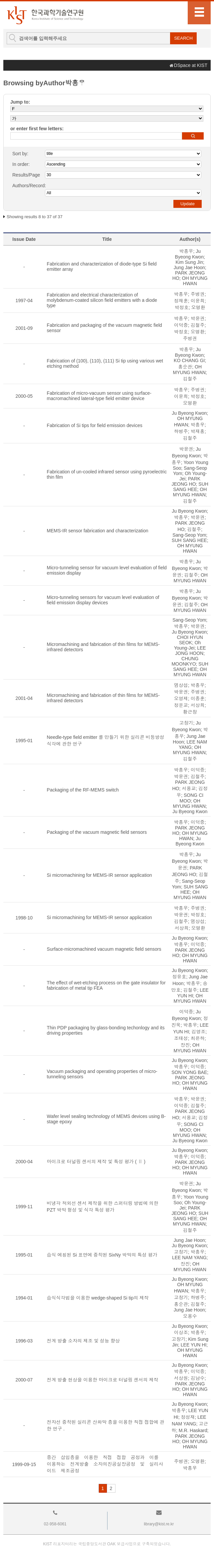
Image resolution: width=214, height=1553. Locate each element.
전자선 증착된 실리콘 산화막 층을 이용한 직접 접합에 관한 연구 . (105, 1425)
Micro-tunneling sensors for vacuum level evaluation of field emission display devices (103, 600)
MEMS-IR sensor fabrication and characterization (97, 530)
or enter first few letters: (37, 128)
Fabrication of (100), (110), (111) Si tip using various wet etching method (105, 363)
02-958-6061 (55, 1524)
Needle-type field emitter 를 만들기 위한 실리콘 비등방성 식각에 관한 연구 (105, 741)
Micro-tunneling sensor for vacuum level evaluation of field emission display (107, 570)
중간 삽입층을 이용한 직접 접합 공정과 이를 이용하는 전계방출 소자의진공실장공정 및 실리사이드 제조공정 (105, 1464)
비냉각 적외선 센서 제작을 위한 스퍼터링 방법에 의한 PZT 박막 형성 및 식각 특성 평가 (102, 1207)
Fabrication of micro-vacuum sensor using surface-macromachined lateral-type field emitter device (99, 395)
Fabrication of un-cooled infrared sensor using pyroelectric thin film (107, 474)
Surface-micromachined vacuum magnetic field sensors (104, 949)
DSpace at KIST (190, 65)
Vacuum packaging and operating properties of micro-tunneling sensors (102, 1074)
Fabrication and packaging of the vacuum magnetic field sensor (104, 327)
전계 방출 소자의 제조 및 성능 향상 (83, 1340)
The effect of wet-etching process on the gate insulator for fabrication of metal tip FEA (106, 985)
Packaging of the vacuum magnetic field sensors (97, 832)
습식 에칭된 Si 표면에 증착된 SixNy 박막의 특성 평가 (102, 1255)
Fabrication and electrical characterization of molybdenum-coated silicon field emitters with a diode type (102, 300)
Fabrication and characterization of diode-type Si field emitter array (102, 266)
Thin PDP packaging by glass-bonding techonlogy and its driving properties (106, 1030)
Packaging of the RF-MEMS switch (83, 789)
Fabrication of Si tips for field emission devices (94, 425)
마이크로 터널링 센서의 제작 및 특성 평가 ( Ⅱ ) (96, 1161)
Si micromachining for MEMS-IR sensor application (99, 875)
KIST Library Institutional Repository (45, 15)
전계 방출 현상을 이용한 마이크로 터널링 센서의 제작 (102, 1379)
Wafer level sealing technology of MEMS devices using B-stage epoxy (106, 1119)
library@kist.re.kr (159, 1524)
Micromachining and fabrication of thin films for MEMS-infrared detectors (103, 647)
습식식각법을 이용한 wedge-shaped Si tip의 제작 (98, 1297)
